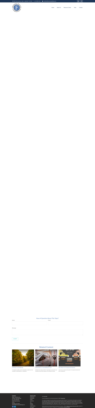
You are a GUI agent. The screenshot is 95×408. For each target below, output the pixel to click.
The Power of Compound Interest (67, 367)
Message (14, 328)
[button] (53, 8)
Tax (30, 402)
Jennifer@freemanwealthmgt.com (49, 1)
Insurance (32, 400)
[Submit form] (15, 338)
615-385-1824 (18, 398)
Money (31, 403)
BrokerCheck (63, 398)
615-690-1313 (37, 1)
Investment (32, 398)
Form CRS (45, 396)
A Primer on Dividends (17, 367)
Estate (31, 399)
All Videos (32, 407)
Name (13, 320)
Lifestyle (31, 404)
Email (49, 320)
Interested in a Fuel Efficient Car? (43, 367)
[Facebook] (81, 1)
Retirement (32, 397)
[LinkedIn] (78, 1)
